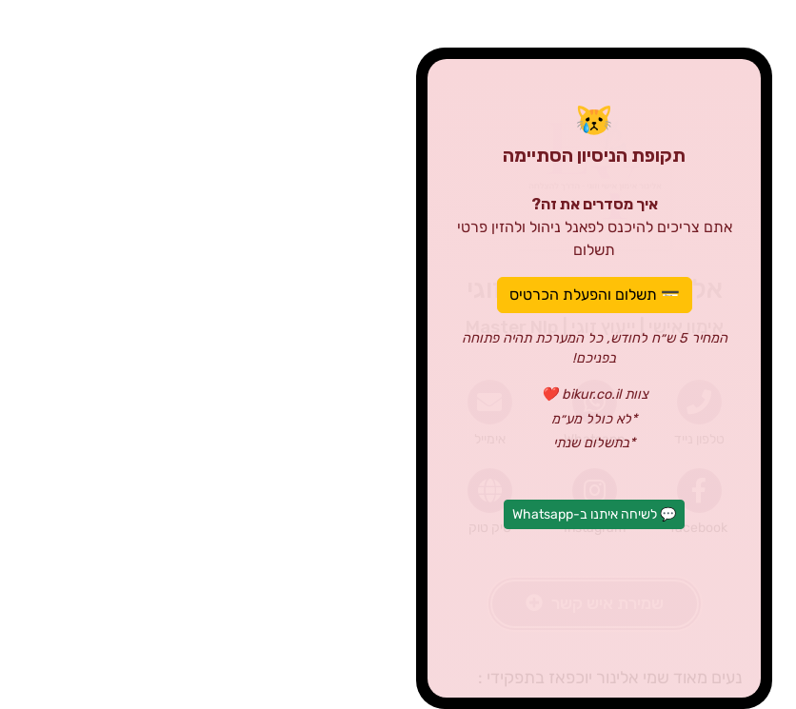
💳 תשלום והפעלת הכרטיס (398, 295)
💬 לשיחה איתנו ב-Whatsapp (398, 514)
